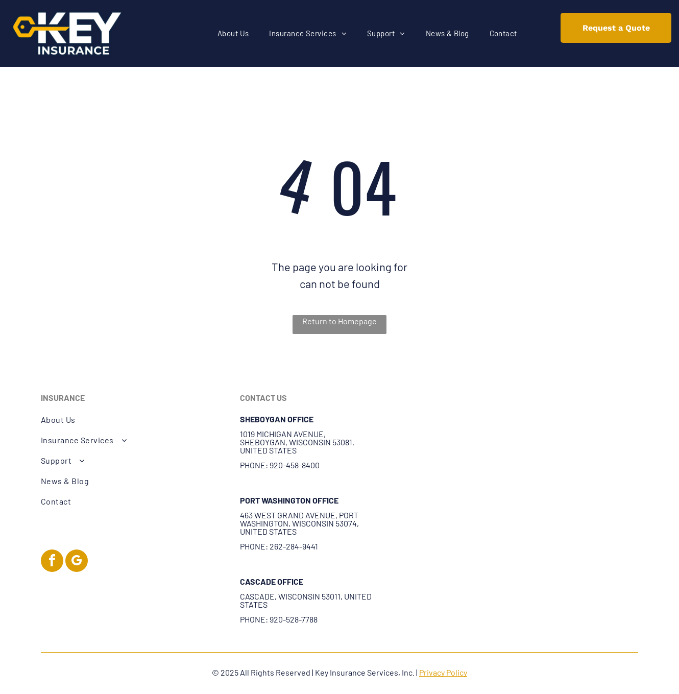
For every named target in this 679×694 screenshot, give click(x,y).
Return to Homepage (339, 321)
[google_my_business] (76, 562)
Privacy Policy (443, 672)
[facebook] (52, 562)
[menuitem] (233, 33)
